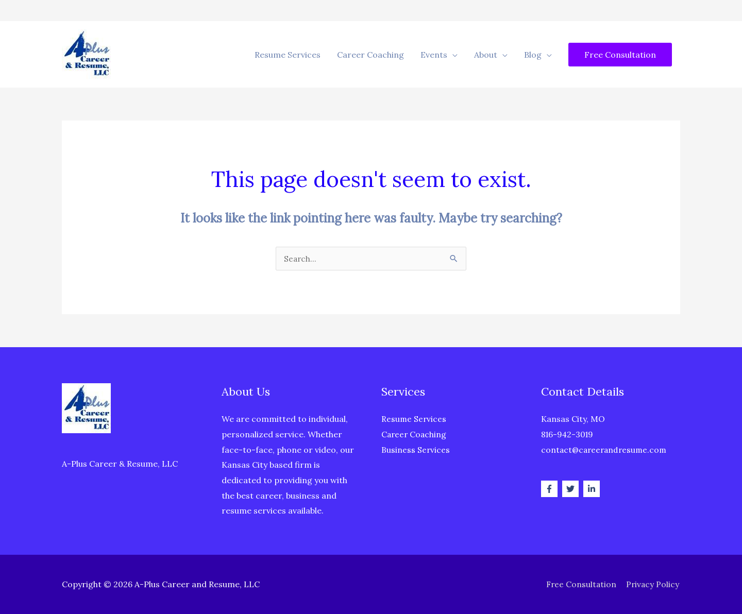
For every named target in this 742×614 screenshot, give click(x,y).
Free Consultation (580, 584)
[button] (620, 54)
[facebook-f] (550, 489)
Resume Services (288, 54)
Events (433, 54)
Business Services (415, 450)
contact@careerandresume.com (605, 450)
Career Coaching (370, 54)
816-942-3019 (568, 434)
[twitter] (571, 489)
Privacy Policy (653, 584)
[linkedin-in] (592, 489)
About (485, 54)
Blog (533, 54)
